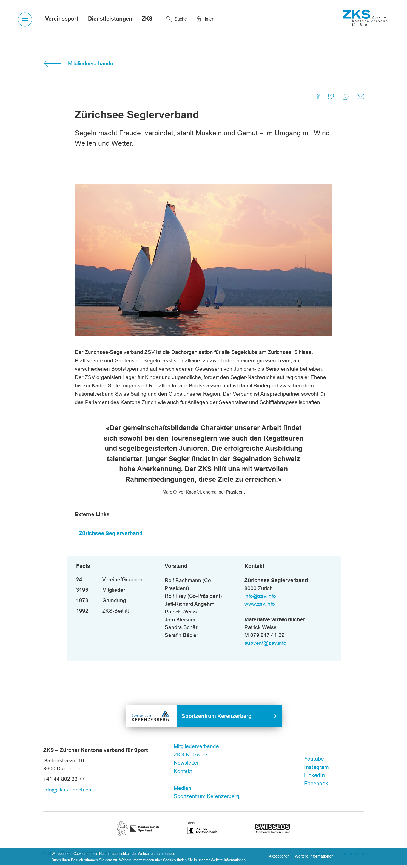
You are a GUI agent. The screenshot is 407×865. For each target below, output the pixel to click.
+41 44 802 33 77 (64, 779)
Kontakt (183, 771)
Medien (182, 788)
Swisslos (272, 826)
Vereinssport (61, 18)
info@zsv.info (260, 596)
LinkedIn (314, 775)
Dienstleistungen (110, 18)
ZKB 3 (207, 824)
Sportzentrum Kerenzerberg (217, 716)
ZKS (147, 18)
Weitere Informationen (314, 856)
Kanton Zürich (138, 824)
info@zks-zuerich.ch (67, 790)
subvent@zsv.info (265, 643)
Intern (210, 18)
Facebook (316, 783)
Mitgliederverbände (90, 63)
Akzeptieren (279, 856)
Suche (180, 18)
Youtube (314, 759)
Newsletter (186, 763)
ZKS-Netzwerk (191, 754)
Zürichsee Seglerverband (111, 533)
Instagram (316, 767)
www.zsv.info (259, 604)
